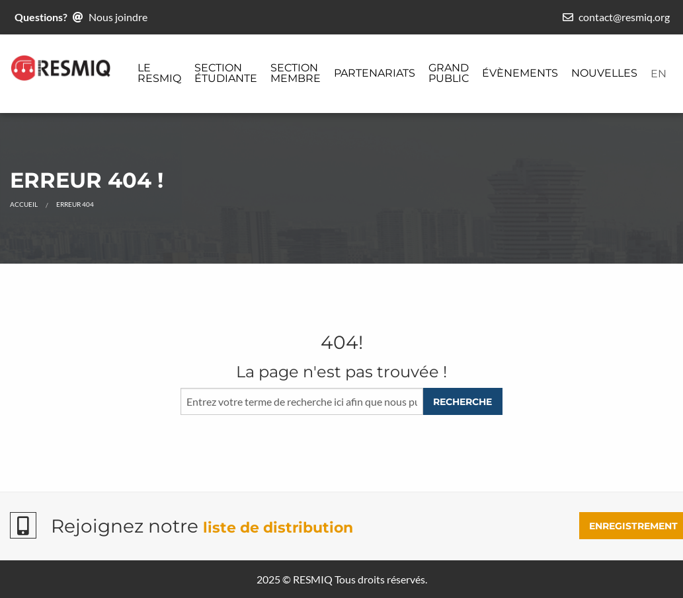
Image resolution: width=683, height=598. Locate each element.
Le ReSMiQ (159, 73)
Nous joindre (118, 17)
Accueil (24, 204)
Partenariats (374, 73)
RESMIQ (313, 579)
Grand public (448, 73)
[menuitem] (159, 74)
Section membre (295, 73)
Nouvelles (604, 73)
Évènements (520, 73)
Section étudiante (225, 73)
